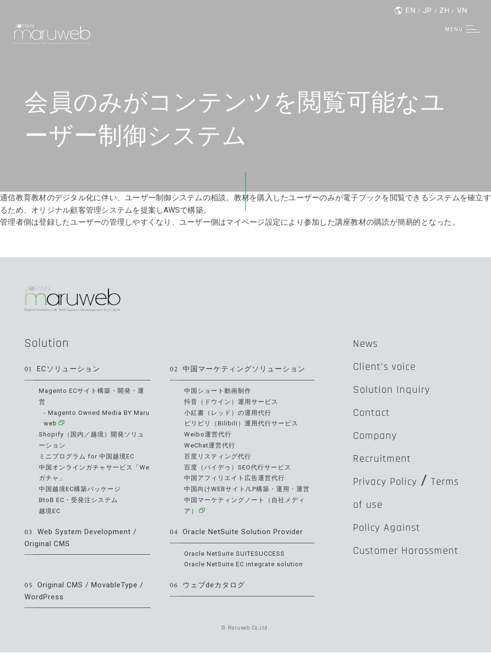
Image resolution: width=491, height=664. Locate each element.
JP (427, 10)
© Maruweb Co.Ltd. (245, 639)
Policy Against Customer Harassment (396, 553)
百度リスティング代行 (220, 456)
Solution (50, 342)
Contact (377, 413)
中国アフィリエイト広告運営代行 (238, 477)
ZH (444, 10)
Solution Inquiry (402, 389)
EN (410, 10)
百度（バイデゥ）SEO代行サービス (241, 466)
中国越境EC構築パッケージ (83, 488)
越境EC (50, 510)
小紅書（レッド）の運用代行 (231, 413)
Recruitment (391, 460)
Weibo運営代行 (209, 434)
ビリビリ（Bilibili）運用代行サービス (244, 424)
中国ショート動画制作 (220, 392)
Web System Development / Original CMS (84, 548)
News (369, 342)
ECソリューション (64, 370)
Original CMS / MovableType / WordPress (85, 602)
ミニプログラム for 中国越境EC (90, 456)
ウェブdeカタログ (210, 596)
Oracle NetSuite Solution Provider (241, 542)
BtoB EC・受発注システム (81, 499)
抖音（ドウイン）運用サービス (234, 402)
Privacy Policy (395, 483)
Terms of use (393, 507)
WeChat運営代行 (212, 445)
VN (462, 10)
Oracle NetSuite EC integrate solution (249, 574)
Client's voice (393, 366)
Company (381, 436)
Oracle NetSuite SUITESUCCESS (239, 563)
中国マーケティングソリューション (242, 370)
